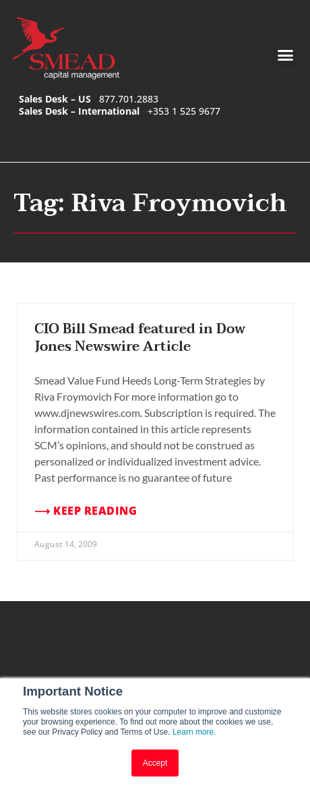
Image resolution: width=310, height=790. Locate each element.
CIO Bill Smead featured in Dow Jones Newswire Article (139, 338)
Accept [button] (155, 763)
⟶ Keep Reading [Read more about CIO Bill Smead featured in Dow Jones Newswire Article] (85, 511)
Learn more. (194, 732)
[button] (285, 55)
